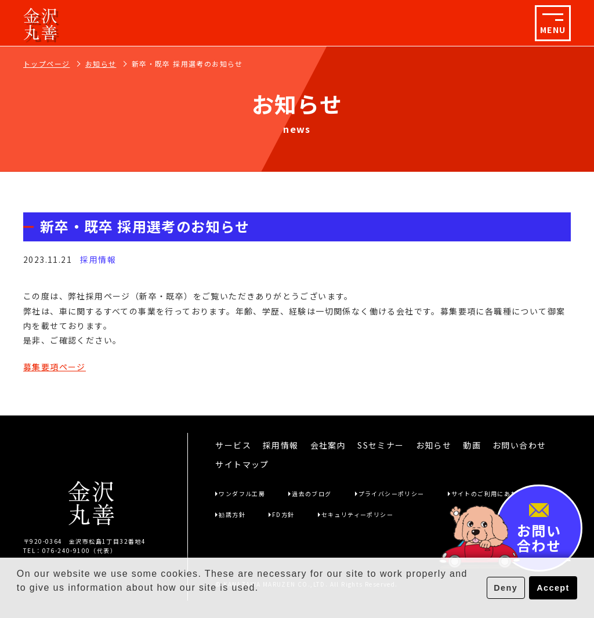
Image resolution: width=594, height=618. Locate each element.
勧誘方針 (232, 514)
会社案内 (328, 445)
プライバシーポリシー (391, 493)
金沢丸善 (41, 23)
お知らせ (101, 63)
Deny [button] (505, 587)
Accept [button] (553, 587)
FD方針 (283, 514)
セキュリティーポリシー (357, 514)
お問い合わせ (519, 445)
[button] (18, 603)
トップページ (46, 63)
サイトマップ (242, 464)
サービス (233, 445)
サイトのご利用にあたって (491, 493)
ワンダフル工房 (242, 493)
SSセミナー (380, 445)
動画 (472, 445)
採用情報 (281, 445)
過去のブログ (311, 493)
